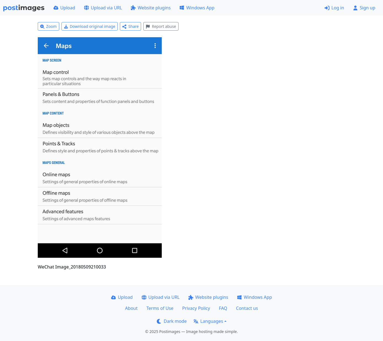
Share (130, 26)
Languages (208, 321)
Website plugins (151, 8)
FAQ (223, 308)
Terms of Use (159, 308)
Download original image (89, 26)
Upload (64, 8)
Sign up (364, 8)
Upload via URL (103, 8)
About (131, 308)
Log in (334, 8)
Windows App (196, 8)
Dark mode (172, 321)
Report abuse (161, 26)
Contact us (247, 308)
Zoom (48, 26)
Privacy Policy (196, 308)
